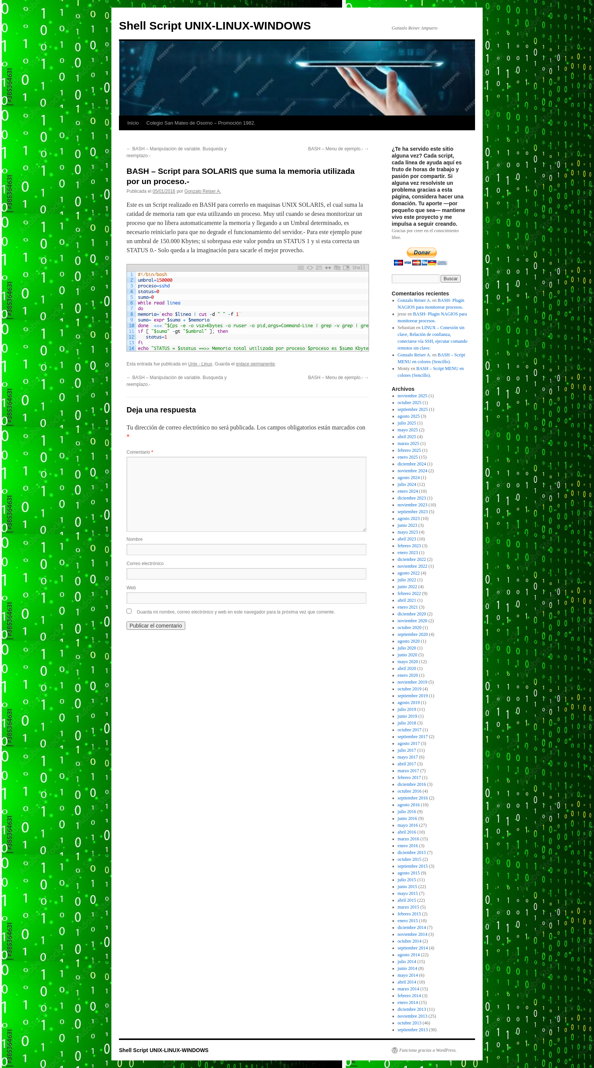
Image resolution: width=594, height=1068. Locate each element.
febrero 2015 (409, 914)
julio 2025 (407, 423)
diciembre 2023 (412, 498)
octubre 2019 (410, 689)
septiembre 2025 (413, 409)
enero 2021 (408, 607)
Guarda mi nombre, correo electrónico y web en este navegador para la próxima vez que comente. (236, 612)
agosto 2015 (409, 873)
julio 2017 (407, 750)
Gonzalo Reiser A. (202, 191)
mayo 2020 (408, 661)
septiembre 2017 (413, 736)
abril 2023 (407, 539)
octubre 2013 (410, 1023)
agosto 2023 (409, 518)
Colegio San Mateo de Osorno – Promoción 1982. (200, 123)
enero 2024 (408, 491)
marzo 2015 (408, 907)
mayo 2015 (408, 893)
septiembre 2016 (413, 798)
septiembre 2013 (413, 1029)
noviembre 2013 (412, 1016)
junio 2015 (407, 886)
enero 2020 (408, 675)
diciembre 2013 (412, 1009)
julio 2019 (407, 709)
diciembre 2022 (412, 559)
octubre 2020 (410, 627)
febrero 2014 (409, 995)
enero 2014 (408, 1002)
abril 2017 (407, 764)
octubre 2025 (410, 402)
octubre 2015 (410, 859)
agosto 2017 (409, 743)
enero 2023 (408, 552)
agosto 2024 (409, 477)
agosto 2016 (409, 804)
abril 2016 (407, 832)
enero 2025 (408, 457)
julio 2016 (407, 811)
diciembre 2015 (412, 852)
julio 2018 (407, 723)
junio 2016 (407, 818)
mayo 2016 (408, 825)
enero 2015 (408, 920)
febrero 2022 (409, 593)
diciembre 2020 (412, 614)
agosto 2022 (409, 573)
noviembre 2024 (412, 470)
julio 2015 (407, 879)
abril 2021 (407, 600)
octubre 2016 (410, 791)
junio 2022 (407, 586)
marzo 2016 (408, 839)
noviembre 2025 (412, 395)
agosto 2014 (409, 954)
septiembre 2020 (413, 634)
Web (131, 587)
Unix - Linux (200, 364)
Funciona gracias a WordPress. (427, 1050)
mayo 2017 (408, 757)
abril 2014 (407, 982)
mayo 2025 (408, 430)
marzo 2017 (408, 770)
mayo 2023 (408, 532)
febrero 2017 (409, 777)
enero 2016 (408, 845)
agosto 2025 (409, 416)
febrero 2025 (409, 450)
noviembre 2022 (412, 566)
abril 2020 (407, 668)
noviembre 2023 (412, 504)
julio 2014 (407, 961)
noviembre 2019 (412, 682)
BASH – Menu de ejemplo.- (338, 148)
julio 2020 (407, 648)
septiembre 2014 (413, 948)
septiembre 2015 (413, 866)
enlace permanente (255, 364)
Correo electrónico (145, 563)
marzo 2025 (408, 443)
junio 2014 (407, 968)
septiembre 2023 (413, 511)
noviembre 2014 (412, 934)
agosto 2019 (409, 702)
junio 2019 (407, 716)
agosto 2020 (409, 641)
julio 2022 (407, 579)
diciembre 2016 (412, 784)
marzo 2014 (408, 988)
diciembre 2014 (412, 927)
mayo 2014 (408, 975)
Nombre (135, 539)
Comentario (140, 452)
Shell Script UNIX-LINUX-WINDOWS (215, 25)
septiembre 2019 (413, 695)
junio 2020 (407, 654)
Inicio (133, 123)
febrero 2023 (409, 545)
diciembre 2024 (412, 464)
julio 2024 (407, 484)
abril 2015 (407, 900)
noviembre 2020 (412, 620)
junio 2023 (407, 525)
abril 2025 (407, 436)
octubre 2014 (410, 941)
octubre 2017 (410, 729)
